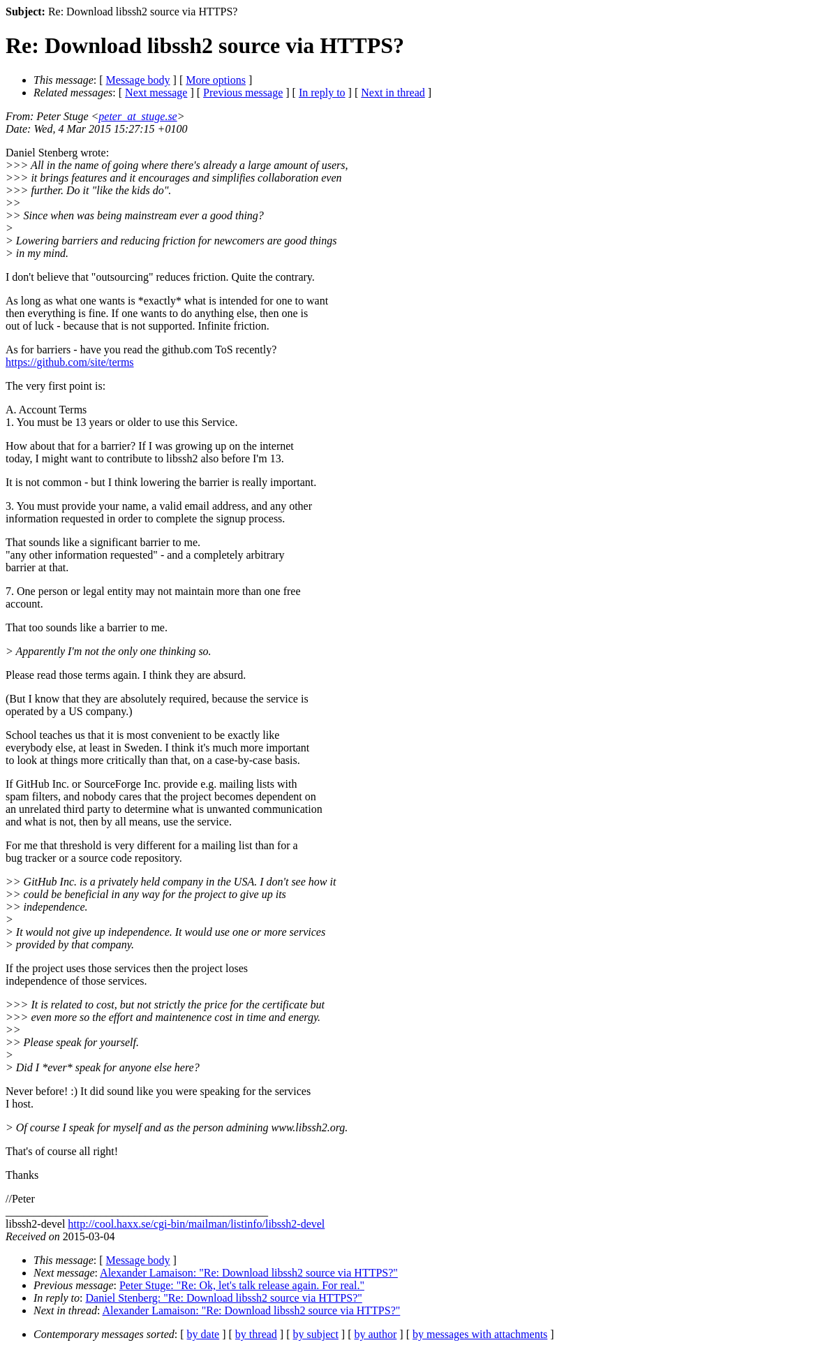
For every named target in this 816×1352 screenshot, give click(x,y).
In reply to (322, 92)
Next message (156, 92)
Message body (138, 80)
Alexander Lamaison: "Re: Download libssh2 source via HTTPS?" (249, 1273)
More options (216, 80)
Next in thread (393, 92)
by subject (316, 1334)
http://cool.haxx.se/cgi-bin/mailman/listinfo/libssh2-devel (196, 1224)
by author (375, 1334)
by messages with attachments (480, 1334)
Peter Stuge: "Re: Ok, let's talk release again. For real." (241, 1285)
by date (203, 1334)
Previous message (243, 92)
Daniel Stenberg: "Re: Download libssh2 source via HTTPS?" (224, 1298)
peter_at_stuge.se (137, 116)
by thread (256, 1334)
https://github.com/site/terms (70, 362)
